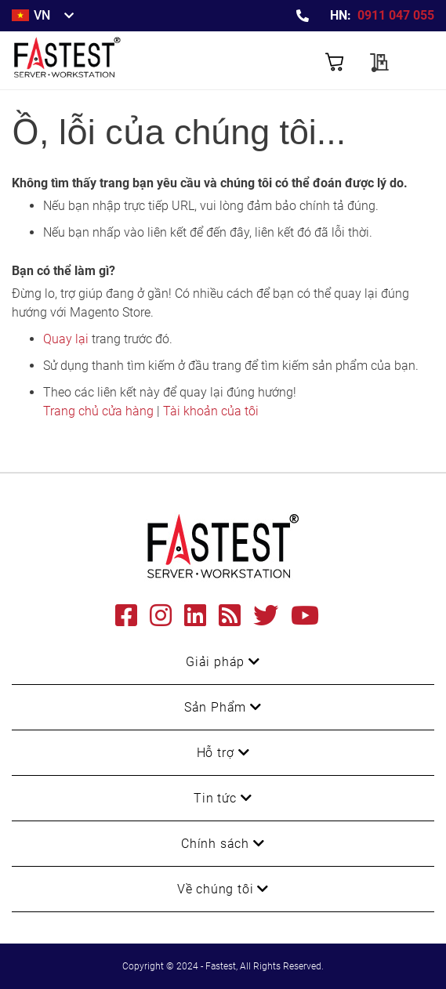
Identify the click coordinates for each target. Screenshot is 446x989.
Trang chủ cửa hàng (98, 411)
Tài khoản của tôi (211, 411)
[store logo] (117, 60)
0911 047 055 (395, 15)
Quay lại (66, 338)
